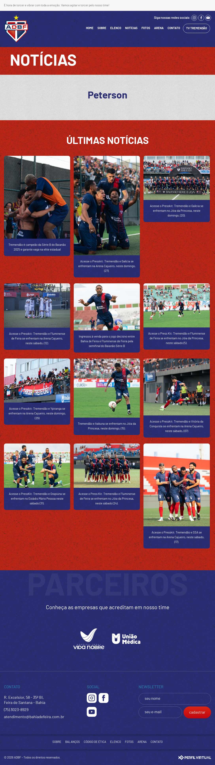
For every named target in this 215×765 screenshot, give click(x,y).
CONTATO (174, 28)
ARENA (159, 28)
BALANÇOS (72, 741)
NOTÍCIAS (131, 28)
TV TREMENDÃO (196, 28)
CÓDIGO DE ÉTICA (95, 741)
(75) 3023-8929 (16, 710)
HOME (89, 28)
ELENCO (115, 28)
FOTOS (145, 28)
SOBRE (101, 28)
